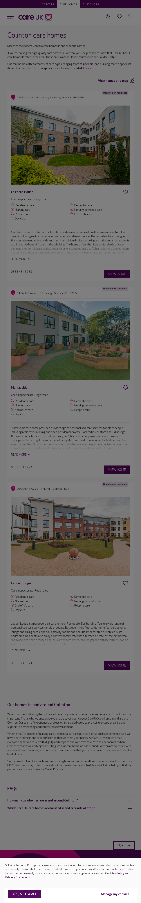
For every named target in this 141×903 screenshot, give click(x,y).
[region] (70, 880)
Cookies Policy (114, 873)
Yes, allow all (24, 894)
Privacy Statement (18, 877)
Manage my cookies (115, 894)
